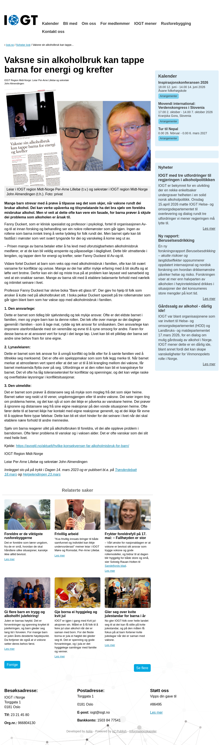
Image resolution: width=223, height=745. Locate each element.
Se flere (142, 668)
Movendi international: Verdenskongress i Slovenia (181, 105)
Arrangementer (168, 96)
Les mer (9, 559)
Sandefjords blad (115, 565)
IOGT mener (145, 23)
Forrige (12, 665)
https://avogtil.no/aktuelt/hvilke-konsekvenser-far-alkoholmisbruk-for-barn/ (72, 446)
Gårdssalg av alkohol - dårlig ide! (185, 308)
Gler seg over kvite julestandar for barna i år (125, 614)
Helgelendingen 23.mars (41, 474)
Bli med (70, 23)
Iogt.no (10, 44)
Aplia (89, 731)
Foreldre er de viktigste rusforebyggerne (23, 536)
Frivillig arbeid (66, 534)
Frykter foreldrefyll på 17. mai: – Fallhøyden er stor (125, 536)
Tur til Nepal (168, 129)
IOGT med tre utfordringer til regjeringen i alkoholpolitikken (186, 177)
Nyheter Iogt (23, 44)
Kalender (50, 23)
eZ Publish (119, 731)
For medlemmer (115, 23)
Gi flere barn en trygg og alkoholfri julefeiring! (24, 614)
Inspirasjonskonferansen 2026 (183, 82)
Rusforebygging (176, 23)
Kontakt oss (53, 31)
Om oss (89, 23)
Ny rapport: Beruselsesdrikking (176, 238)
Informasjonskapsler (143, 731)
